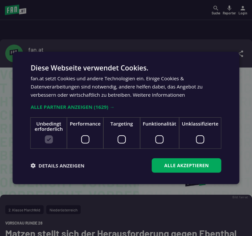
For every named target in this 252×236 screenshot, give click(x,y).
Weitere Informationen (159, 94)
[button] (126, 106)
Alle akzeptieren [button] (186, 165)
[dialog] (126, 118)
